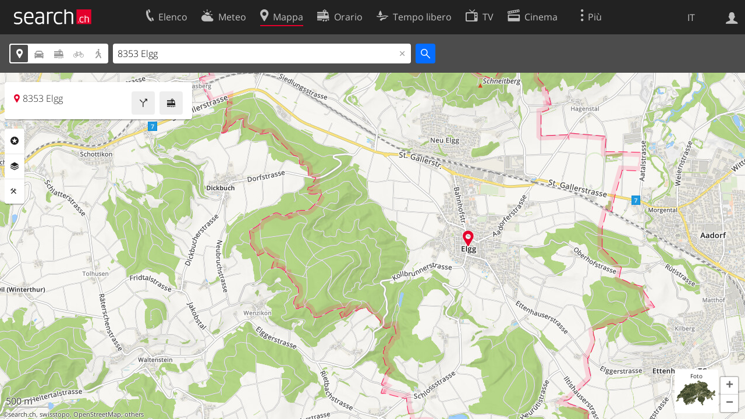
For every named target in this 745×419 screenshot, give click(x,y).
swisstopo (55, 414)
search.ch (22, 414)
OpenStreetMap (97, 414)
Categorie (14, 141)
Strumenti (14, 191)
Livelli (14, 166)
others (134, 414)
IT (691, 17)
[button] (729, 386)
